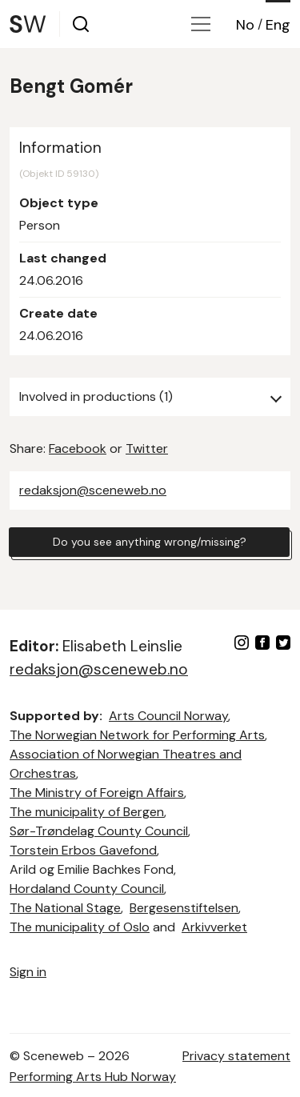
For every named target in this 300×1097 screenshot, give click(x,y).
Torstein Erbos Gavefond (83, 850)
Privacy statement (236, 1055)
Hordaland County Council (87, 888)
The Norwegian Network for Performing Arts (137, 735)
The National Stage (65, 907)
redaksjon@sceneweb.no (92, 490)
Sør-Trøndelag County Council (99, 831)
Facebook (77, 448)
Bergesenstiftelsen (184, 907)
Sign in (28, 971)
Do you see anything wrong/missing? (149, 541)
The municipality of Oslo (80, 927)
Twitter (147, 448)
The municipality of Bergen (87, 811)
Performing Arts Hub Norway (93, 1076)
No (245, 24)
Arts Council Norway (168, 715)
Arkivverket (214, 927)
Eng (278, 24)
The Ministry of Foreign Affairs (97, 792)
